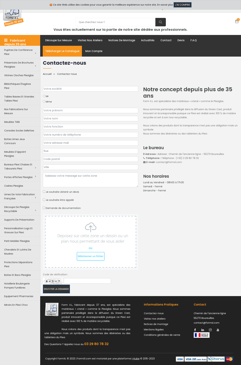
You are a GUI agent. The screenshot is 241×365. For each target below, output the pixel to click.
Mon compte (93, 51)
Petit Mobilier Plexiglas (17, 241)
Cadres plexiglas (13, 185)
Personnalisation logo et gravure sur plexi (18, 230)
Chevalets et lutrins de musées (17, 251)
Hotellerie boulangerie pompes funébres (17, 285)
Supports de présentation (19, 219)
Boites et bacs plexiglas (17, 275)
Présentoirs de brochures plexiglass (20, 64)
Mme (47, 101)
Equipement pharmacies (18, 296)
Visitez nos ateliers (90, 40)
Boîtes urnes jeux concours (14, 141)
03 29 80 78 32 (96, 344)
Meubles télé (12, 122)
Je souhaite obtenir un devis (61, 192)
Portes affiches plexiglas (20, 177)
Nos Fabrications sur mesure (16, 111)
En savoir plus (165, 4)
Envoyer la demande (56, 289)
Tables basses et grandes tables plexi (19, 98)
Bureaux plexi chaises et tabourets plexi (20, 166)
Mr (46, 96)
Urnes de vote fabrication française (20, 196)
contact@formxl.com (169, 162)
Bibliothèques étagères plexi (17, 86)
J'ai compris (182, 4)
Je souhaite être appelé (58, 200)
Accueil (49, 74)
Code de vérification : (55, 274)
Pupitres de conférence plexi (20, 52)
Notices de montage (121, 40)
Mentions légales (154, 329)
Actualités (148, 40)
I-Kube (135, 358)
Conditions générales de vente (162, 335)
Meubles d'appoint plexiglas (15, 154)
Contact (166, 40)
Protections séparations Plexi (18, 264)
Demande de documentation (62, 208)
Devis (181, 40)
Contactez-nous (67, 74)
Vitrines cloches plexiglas (19, 75)
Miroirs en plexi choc (16, 305)
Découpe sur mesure (58, 40)
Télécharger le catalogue (62, 51)
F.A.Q (194, 40)
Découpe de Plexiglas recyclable (20, 209)
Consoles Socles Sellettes (19, 130)
